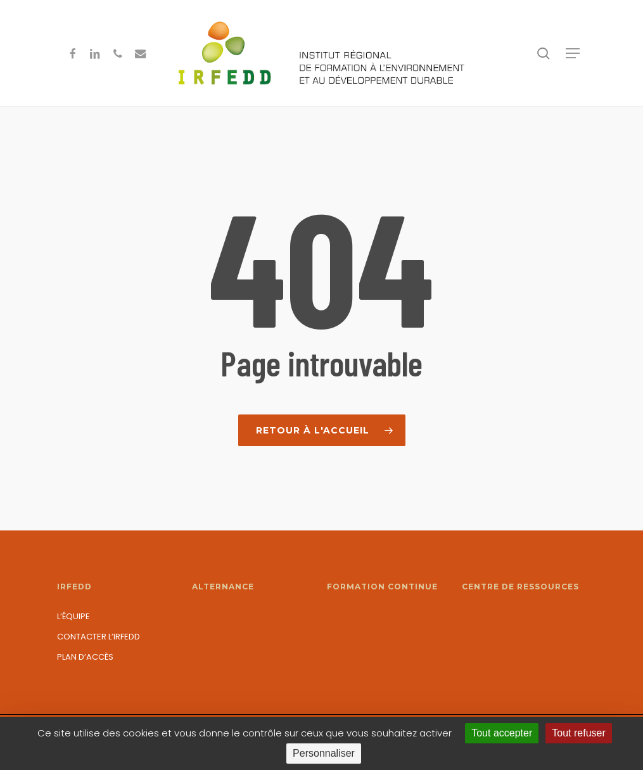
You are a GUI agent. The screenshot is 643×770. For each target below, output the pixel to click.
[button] (573, 53)
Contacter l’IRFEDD (98, 637)
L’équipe (73, 616)
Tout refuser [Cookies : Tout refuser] (578, 733)
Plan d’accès (85, 657)
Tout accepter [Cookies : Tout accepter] (501, 733)
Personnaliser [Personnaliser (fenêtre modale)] (324, 753)
